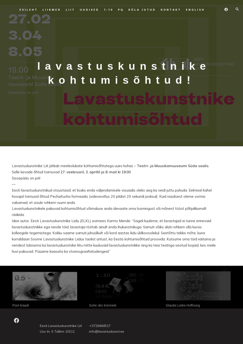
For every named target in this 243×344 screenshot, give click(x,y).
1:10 (104, 10)
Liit (66, 10)
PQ (116, 10)
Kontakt (166, 10)
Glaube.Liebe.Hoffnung (183, 305)
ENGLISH (191, 10)
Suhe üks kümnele (102, 305)
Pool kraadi (20, 305)
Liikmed (47, 10)
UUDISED (85, 10)
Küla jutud (138, 10)
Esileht (24, 10)
